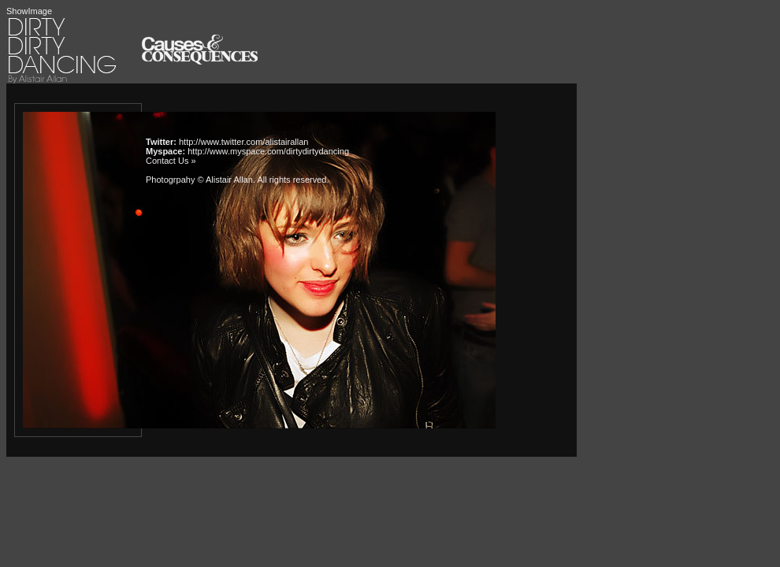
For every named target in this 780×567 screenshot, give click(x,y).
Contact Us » (171, 160)
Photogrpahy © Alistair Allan (199, 179)
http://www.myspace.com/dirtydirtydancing (268, 151)
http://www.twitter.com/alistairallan (243, 141)
